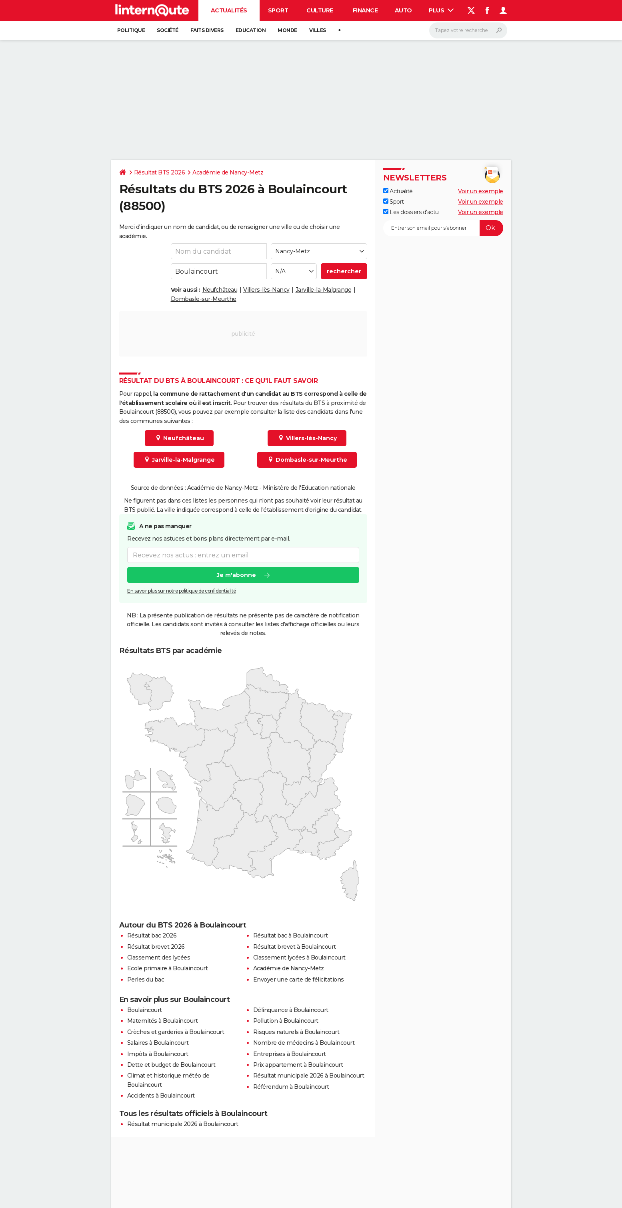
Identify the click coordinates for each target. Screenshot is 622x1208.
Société (167, 30)
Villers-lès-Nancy (266, 289)
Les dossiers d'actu (411, 212)
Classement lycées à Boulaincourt (299, 957)
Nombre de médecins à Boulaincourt (304, 1042)
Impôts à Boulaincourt (157, 1054)
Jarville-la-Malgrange (324, 289)
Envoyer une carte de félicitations (298, 979)
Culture (319, 10)
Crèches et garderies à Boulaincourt (175, 1032)
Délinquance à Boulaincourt (290, 1010)
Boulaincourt (144, 1010)
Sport (278, 10)
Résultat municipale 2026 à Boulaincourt (308, 1075)
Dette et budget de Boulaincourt (171, 1064)
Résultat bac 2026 (152, 935)
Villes (317, 30)
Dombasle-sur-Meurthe (203, 299)
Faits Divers (207, 30)
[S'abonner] (443, 228)
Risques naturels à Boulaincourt (296, 1032)
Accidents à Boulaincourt (161, 1095)
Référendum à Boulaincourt (291, 1086)
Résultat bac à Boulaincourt (290, 935)
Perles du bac (145, 979)
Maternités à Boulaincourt (162, 1020)
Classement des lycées (158, 957)
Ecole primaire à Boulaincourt (167, 968)
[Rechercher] (468, 30)
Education (251, 30)
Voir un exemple (480, 191)
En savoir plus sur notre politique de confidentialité (181, 591)
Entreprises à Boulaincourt (289, 1054)
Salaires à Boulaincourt (158, 1042)
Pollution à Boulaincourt (285, 1020)
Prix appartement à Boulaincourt (298, 1064)
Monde (287, 30)
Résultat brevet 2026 (156, 946)
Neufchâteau (220, 289)
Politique (131, 30)
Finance (365, 10)
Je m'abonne (236, 575)
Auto (403, 10)
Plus (441, 10)
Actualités (229, 10)
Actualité (398, 191)
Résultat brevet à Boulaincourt (294, 946)
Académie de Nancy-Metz (227, 172)
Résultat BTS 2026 (159, 172)
